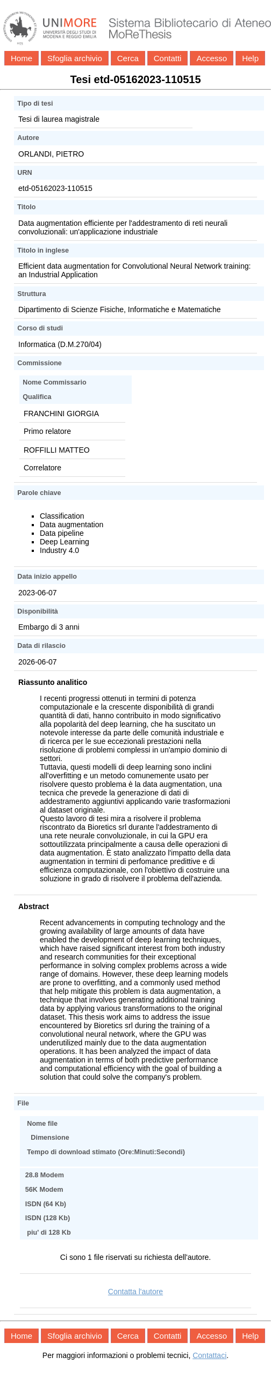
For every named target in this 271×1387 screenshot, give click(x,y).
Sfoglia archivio (74, 58)
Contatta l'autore (135, 1291)
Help (250, 58)
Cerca (128, 58)
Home (21, 58)
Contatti (168, 58)
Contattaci (209, 1355)
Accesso (211, 58)
